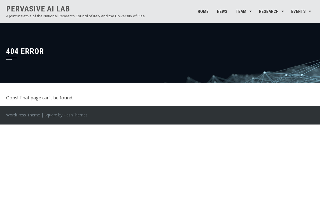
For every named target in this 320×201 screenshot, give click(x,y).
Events (298, 11)
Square (51, 115)
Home (203, 11)
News (222, 11)
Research (269, 11)
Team (241, 11)
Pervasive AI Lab (38, 8)
